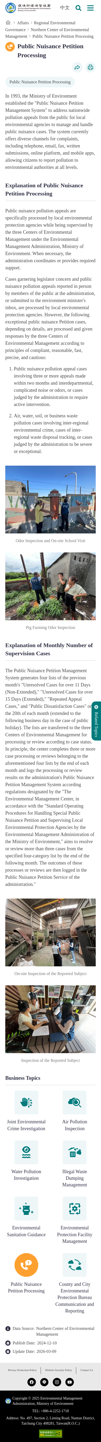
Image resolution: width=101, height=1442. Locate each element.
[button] (78, 8)
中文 (65, 7)
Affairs (23, 23)
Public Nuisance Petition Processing (63, 36)
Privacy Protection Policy (22, 1370)
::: (4, 3)
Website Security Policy (58, 1370)
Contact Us (86, 1370)
